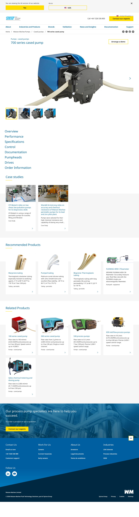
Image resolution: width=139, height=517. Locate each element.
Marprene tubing (15, 355)
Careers (87, 16)
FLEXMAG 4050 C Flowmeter (117, 351)
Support (129, 34)
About (8, 34)
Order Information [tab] (96, 139)
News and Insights (88, 34)
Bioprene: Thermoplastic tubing (84, 356)
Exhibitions (98, 16)
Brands (51, 34)
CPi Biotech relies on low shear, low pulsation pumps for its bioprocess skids (19, 289)
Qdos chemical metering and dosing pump (20, 461)
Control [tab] (46, 139)
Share (82, 249)
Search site (74, 16)
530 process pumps (82, 418)
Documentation (111, 34)
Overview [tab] (8, 139)
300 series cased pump (50, 418)
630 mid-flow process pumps (118, 414)
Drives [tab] (83, 139)
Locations (109, 16)
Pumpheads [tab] (72, 139)
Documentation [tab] (58, 139)
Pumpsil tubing (47, 355)
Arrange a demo (118, 49)
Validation (67, 34)
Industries (15, 16)
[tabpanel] (69, 197)
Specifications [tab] (34, 139)
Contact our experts (121, 25)
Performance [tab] (20, 139)
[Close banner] (131, 3)
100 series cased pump (17, 418)
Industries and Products (29, 34)
